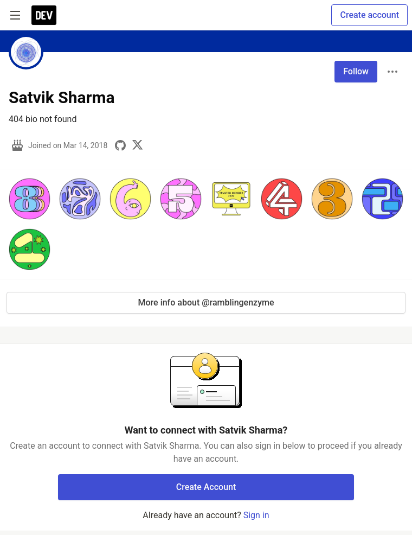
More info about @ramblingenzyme (206, 302)
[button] (29, 199)
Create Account (206, 487)
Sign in (256, 515)
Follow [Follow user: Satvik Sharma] (356, 71)
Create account (369, 15)
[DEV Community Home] (43, 15)
